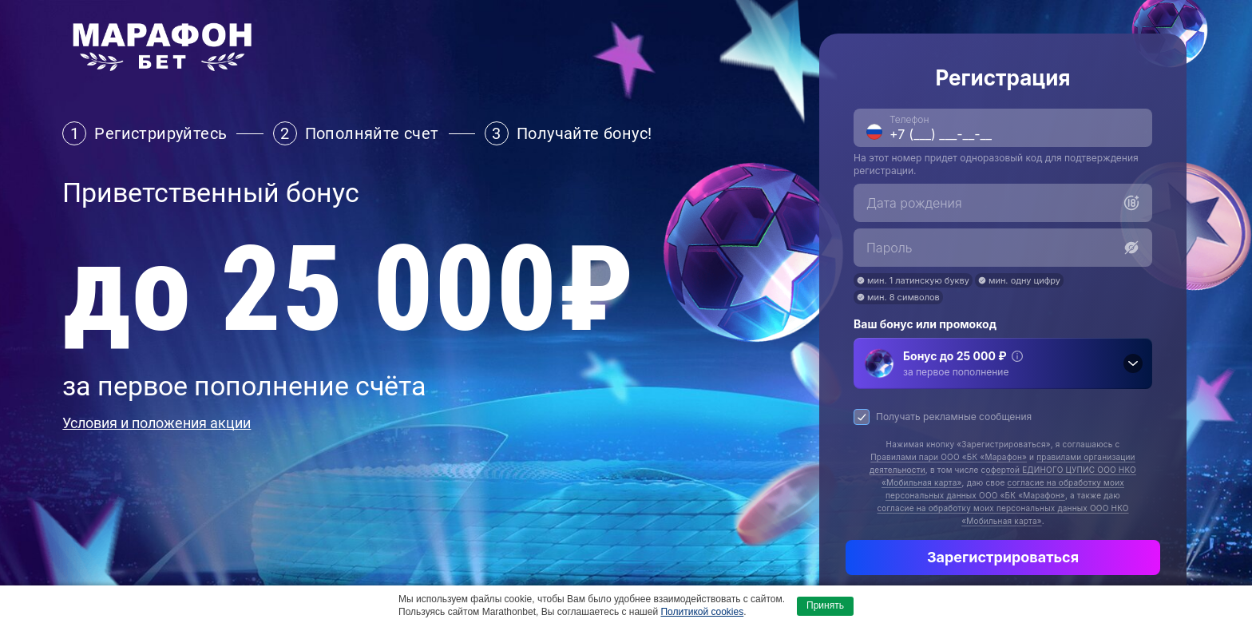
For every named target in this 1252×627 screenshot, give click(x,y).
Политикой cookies (701, 611)
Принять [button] (825, 605)
